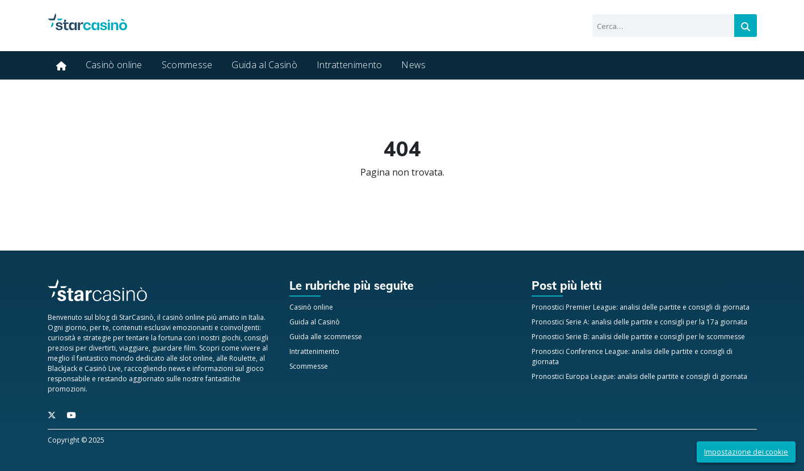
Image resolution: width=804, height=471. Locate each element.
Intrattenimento (349, 65)
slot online (196, 358)
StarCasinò (136, 317)
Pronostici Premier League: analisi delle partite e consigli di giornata (641, 307)
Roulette (242, 358)
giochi (231, 338)
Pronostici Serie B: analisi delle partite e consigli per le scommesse (638, 336)
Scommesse (187, 65)
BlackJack (62, 368)
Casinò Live (103, 368)
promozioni (67, 389)
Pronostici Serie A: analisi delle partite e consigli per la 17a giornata (639, 322)
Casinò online (114, 65)
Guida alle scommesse (325, 336)
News (413, 65)
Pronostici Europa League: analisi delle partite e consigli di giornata (639, 376)
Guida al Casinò (264, 65)
